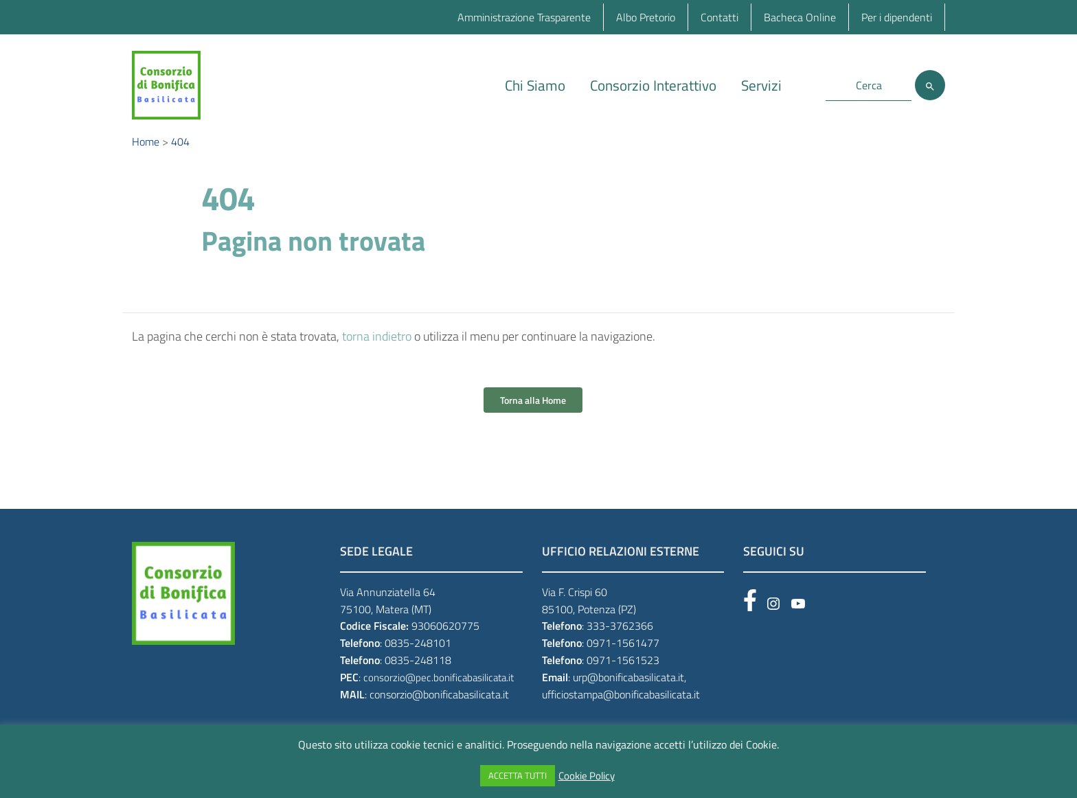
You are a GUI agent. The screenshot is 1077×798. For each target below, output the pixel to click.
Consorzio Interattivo (653, 85)
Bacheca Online (800, 17)
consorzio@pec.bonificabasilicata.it (438, 687)
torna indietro (376, 346)
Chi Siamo (535, 85)
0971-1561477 (623, 652)
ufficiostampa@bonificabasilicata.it (621, 704)
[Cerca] (930, 85)
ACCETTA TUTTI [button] (517, 775)
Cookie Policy (586, 776)
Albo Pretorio (645, 17)
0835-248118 (418, 669)
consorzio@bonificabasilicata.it (439, 704)
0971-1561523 (623, 669)
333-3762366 (620, 636)
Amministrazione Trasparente (524, 17)
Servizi (761, 85)
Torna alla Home (533, 409)
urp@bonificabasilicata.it (628, 687)
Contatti (719, 17)
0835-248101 (418, 652)
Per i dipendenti (896, 17)
